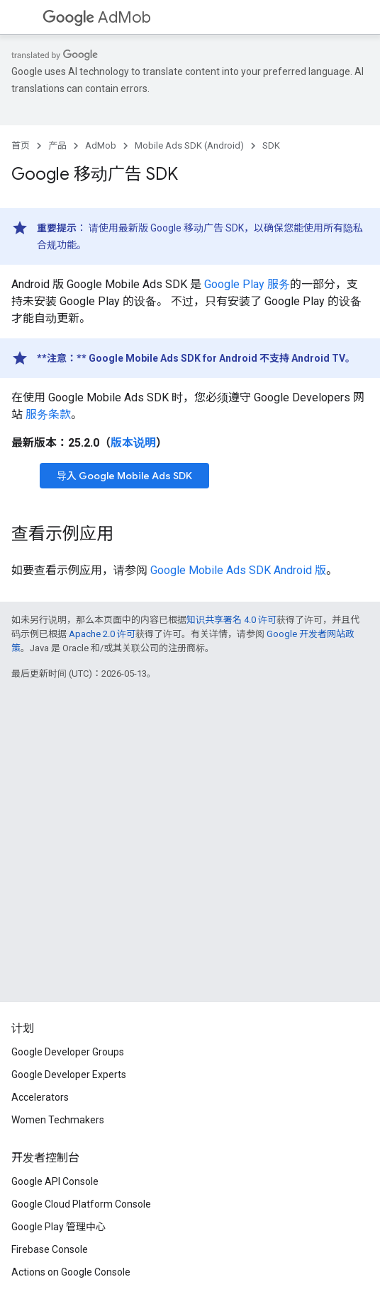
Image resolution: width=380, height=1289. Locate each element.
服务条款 (48, 414)
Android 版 (238, 570)
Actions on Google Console (70, 1272)
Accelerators (40, 1097)
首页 (20, 145)
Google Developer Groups (67, 1052)
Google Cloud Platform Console (81, 1204)
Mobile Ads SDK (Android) (189, 145)
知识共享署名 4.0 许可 (231, 619)
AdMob (97, 17)
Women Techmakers (57, 1119)
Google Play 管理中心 (58, 1226)
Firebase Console (49, 1249)
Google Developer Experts (68, 1074)
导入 (124, 475)
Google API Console (55, 1181)
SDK (271, 145)
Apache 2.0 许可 (102, 634)
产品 (57, 145)
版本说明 (133, 442)
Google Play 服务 (247, 284)
